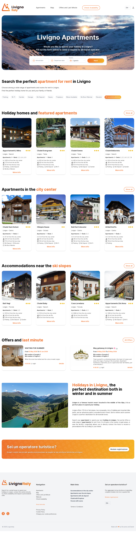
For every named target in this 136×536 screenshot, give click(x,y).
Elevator (99, 97)
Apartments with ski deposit (80, 496)
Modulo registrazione (118, 449)
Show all (129, 113)
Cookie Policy (40, 512)
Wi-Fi (13, 97)
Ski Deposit (41, 97)
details (61, 363)
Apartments (40, 8)
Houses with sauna (77, 501)
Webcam (38, 497)
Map (52, 8)
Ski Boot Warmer (86, 97)
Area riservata (40, 504)
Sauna (50, 97)
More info (17, 172)
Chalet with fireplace (77, 498)
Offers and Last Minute (68, 8)
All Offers (128, 340)
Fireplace (59, 97)
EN (128, 8)
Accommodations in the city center (82, 490)
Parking (5, 97)
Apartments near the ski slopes (81, 493)
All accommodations (112, 97)
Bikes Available (71, 97)
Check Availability (91, 8)
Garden (21, 97)
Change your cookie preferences (46, 514)
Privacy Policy (40, 510)
